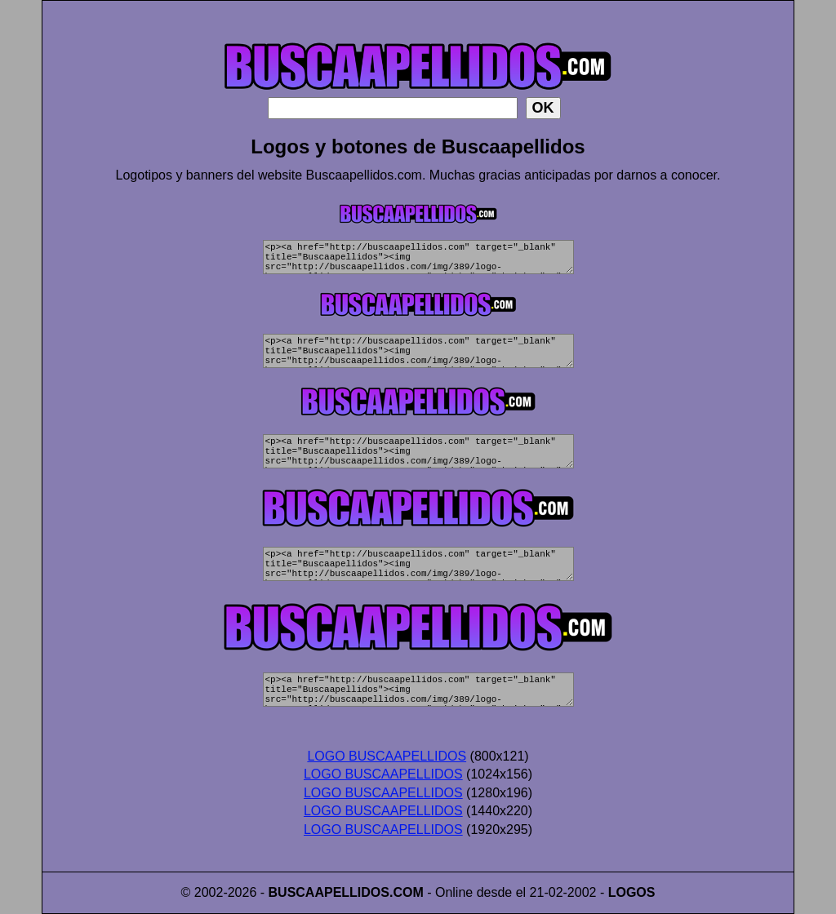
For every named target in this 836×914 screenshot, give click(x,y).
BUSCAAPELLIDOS (329, 892)
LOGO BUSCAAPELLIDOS (386, 756)
